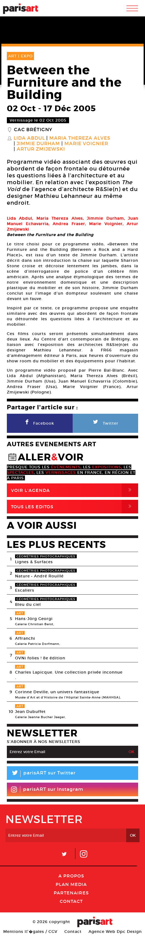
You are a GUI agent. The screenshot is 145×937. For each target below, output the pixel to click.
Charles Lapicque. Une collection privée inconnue (69, 672)
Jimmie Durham (38, 143)
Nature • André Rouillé (39, 576)
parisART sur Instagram (47, 789)
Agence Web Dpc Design (115, 931)
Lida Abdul (29, 138)
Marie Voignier (86, 143)
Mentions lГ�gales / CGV (30, 931)
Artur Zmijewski (41, 149)
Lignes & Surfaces (34, 561)
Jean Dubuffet (30, 711)
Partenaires (71, 892)
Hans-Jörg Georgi (34, 618)
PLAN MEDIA (71, 884)
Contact (71, 901)
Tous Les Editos (74, 506)
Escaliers (24, 590)
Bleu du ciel (28, 604)
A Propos (71, 876)
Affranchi (25, 638)
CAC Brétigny (33, 130)
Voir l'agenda (74, 490)
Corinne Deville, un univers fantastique (57, 691)
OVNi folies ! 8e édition (40, 658)
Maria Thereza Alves (79, 138)
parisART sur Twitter (41, 774)
